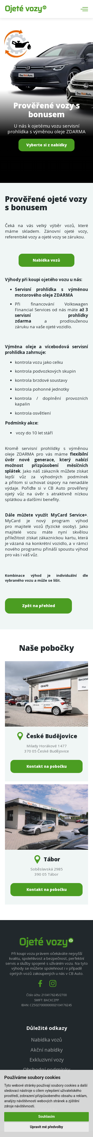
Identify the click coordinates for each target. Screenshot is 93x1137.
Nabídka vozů (46, 260)
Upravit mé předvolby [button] (46, 1127)
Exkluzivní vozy (46, 1060)
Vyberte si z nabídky (46, 144)
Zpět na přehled (38, 605)
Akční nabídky (46, 1050)
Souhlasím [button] (46, 1116)
